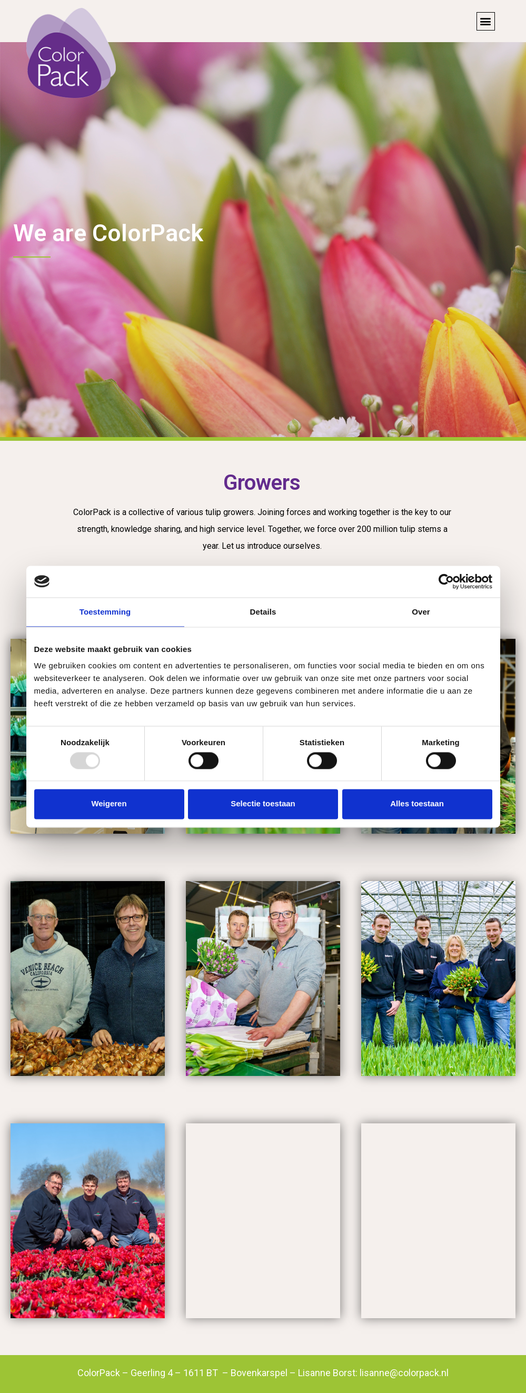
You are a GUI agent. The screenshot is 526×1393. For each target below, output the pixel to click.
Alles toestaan (417, 803)
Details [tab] (263, 611)
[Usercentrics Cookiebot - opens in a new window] (446, 581)
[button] (486, 21)
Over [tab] (421, 611)
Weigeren (108, 803)
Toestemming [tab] (105, 611)
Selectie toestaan (263, 803)
